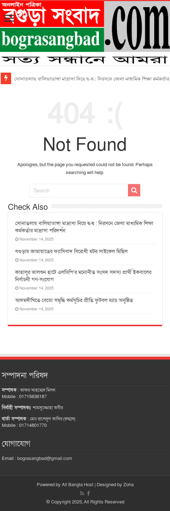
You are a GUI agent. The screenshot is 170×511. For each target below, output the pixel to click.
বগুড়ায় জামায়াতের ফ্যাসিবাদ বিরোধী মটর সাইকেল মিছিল (71, 251)
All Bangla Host (77, 485)
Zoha (128, 485)
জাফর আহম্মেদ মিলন (37, 390)
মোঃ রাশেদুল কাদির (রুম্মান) (52, 419)
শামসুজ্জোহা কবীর (48, 408)
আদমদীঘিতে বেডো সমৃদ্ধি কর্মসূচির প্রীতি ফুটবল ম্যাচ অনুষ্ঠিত (74, 300)
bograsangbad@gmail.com (44, 458)
